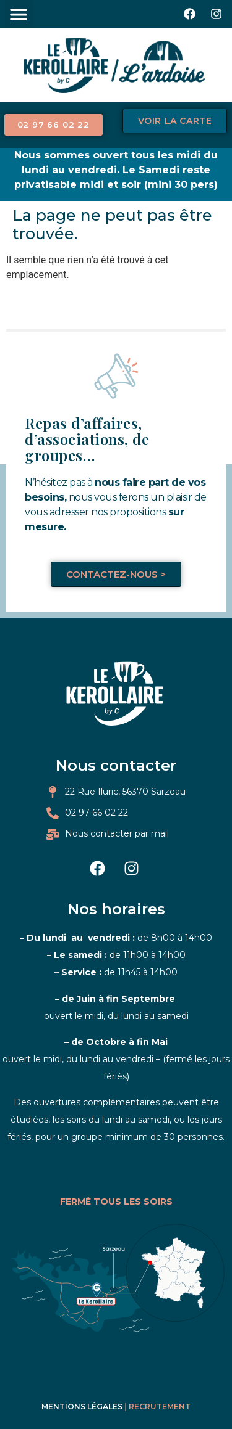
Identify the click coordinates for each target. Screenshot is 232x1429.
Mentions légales (81, 1406)
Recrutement (160, 1406)
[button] (19, 14)
